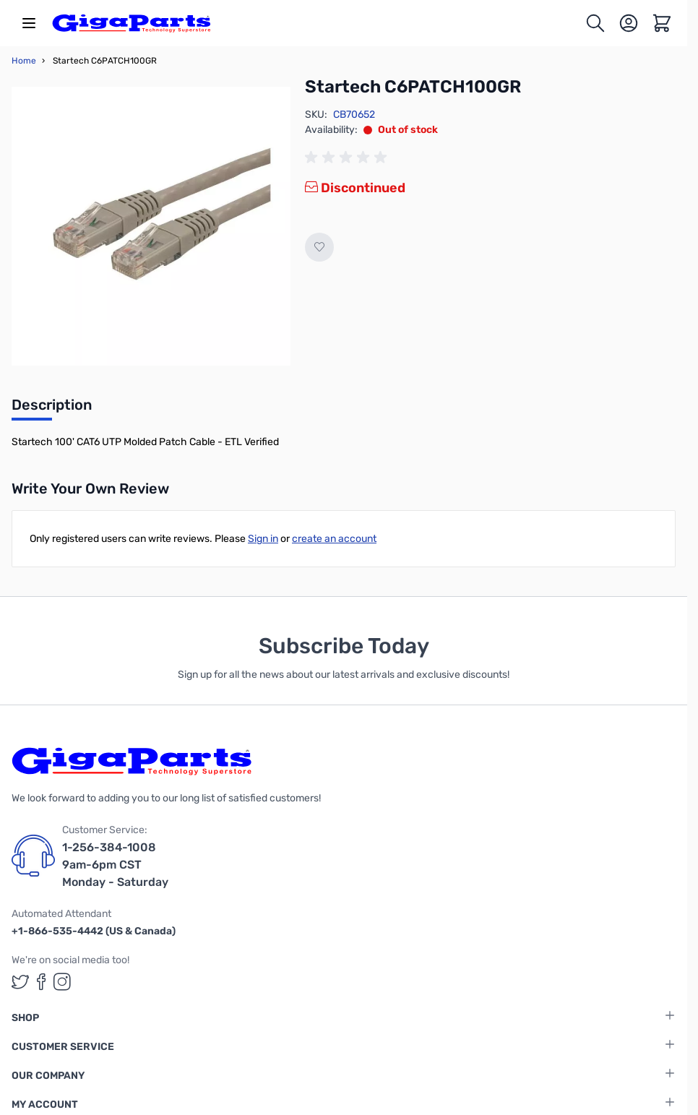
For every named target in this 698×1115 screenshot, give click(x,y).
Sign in (263, 539)
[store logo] (131, 23)
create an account (334, 539)
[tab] (52, 409)
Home (24, 61)
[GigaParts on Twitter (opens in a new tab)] (20, 982)
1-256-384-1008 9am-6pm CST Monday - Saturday (115, 864)
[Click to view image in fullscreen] (151, 226)
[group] (348, 157)
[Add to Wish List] (319, 247)
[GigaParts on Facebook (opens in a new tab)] (41, 982)
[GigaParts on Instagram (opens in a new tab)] (62, 982)
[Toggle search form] (595, 23)
